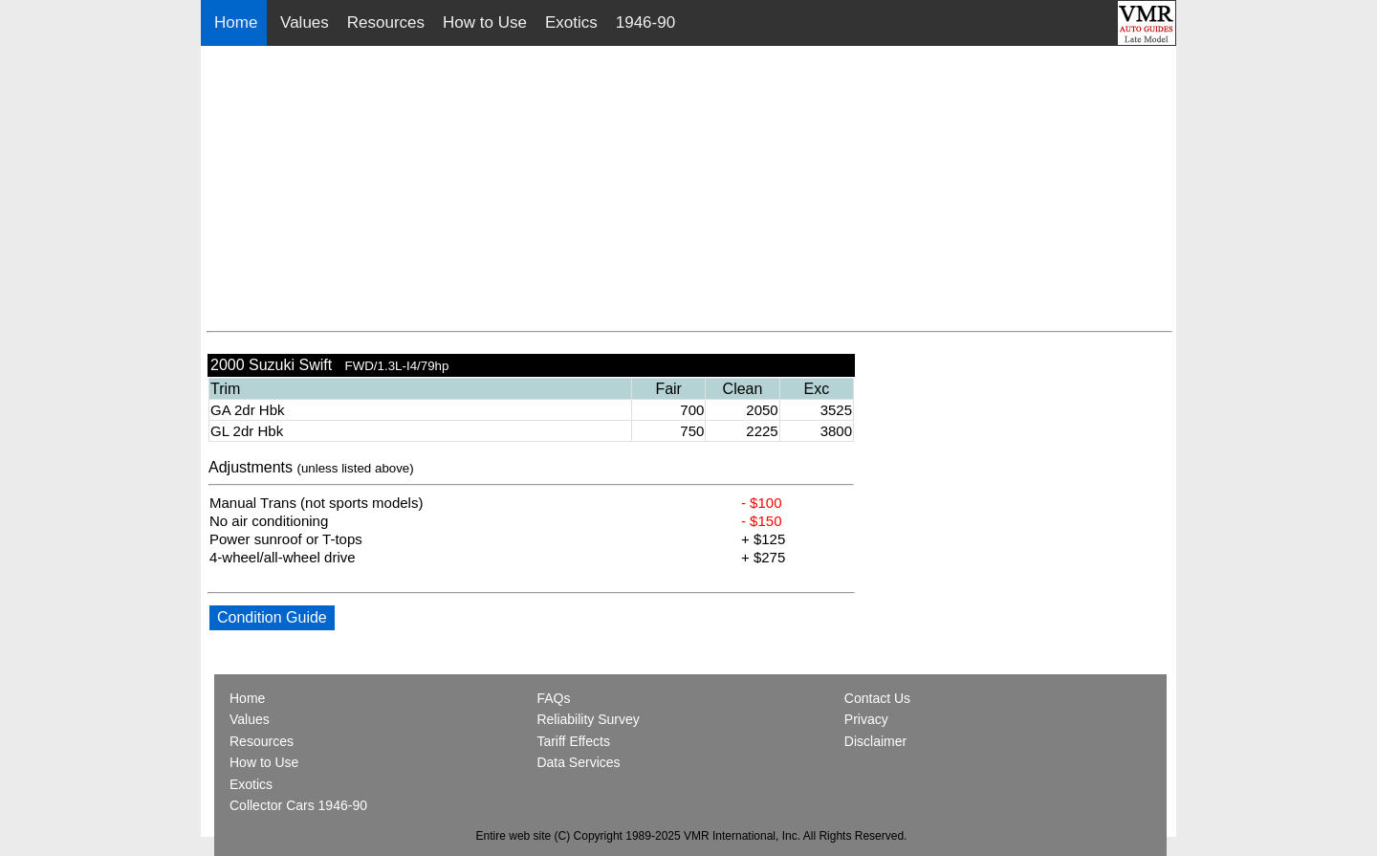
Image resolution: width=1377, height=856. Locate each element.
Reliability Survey (587, 719)
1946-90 (645, 22)
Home (238, 22)
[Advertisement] (689, 189)
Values (304, 22)
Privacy (866, 719)
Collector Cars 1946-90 (298, 805)
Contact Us (877, 698)
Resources (386, 22)
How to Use (485, 22)
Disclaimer (875, 741)
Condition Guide (272, 617)
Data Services (578, 762)
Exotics (571, 22)
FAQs (553, 698)
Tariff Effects (573, 741)
